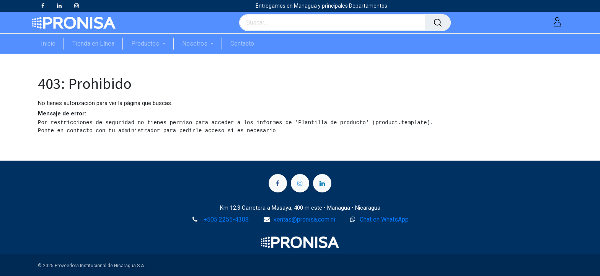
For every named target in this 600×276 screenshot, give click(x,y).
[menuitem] (52, 43)
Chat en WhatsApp (384, 219)
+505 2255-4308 (226, 219)
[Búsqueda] (438, 22)
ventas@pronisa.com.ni (304, 219)
